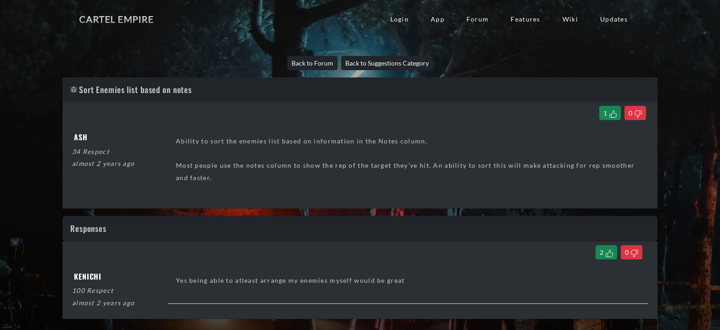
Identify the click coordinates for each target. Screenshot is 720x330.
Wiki (570, 19)
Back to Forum (312, 63)
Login (399, 19)
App (437, 19)
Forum (478, 19)
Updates (614, 19)
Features (525, 19)
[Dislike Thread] (635, 113)
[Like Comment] (606, 252)
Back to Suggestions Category (387, 63)
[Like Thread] (610, 113)
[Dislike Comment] (631, 252)
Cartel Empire (116, 19)
